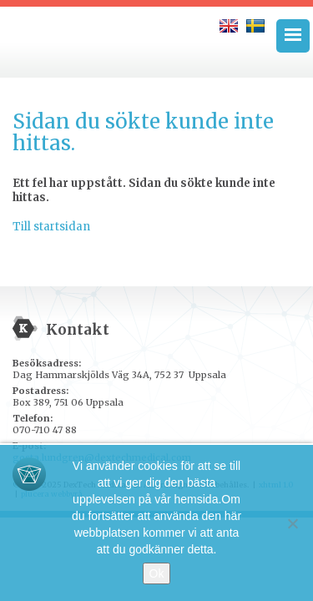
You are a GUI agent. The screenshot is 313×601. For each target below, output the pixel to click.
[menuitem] (229, 26)
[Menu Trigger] (293, 36)
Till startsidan (51, 227)
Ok (156, 573)
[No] (292, 523)
